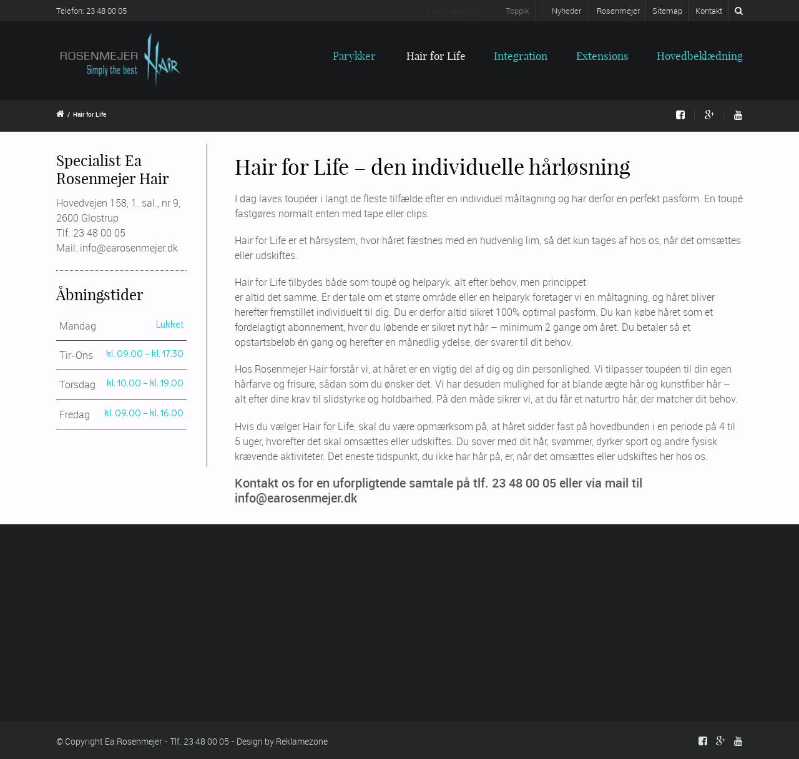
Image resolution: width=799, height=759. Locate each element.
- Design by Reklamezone (279, 741)
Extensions (602, 55)
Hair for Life (435, 55)
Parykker (347, 55)
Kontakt (708, 10)
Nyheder (559, 10)
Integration (520, 55)
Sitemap (667, 10)
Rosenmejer (617, 10)
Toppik (509, 10)
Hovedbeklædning (700, 55)
